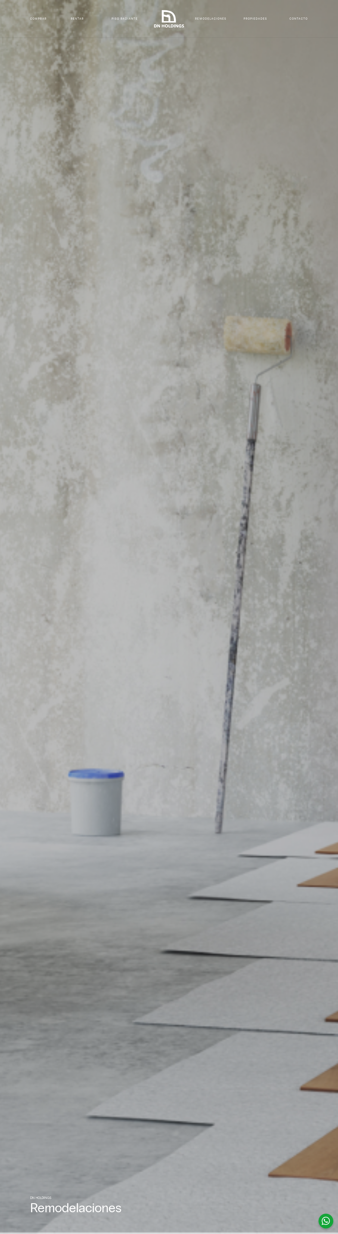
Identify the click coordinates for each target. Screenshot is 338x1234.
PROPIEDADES (255, 18)
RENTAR (77, 18)
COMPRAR (38, 18)
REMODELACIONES (210, 18)
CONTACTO (298, 18)
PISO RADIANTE (125, 18)
